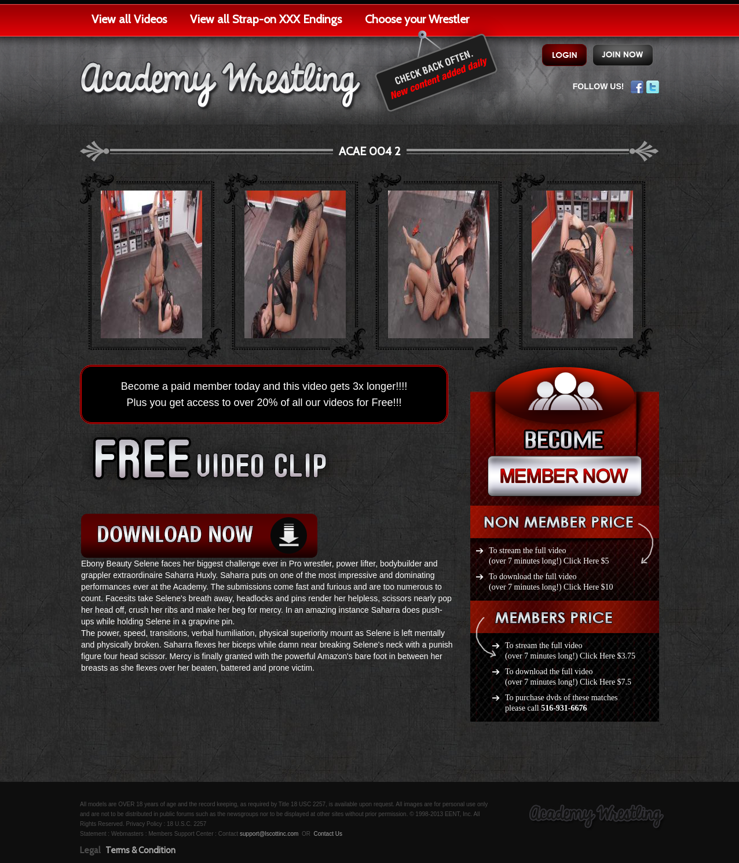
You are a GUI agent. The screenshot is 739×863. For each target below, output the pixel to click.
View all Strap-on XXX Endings (266, 19)
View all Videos (129, 19)
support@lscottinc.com (269, 834)
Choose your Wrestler (417, 19)
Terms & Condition (140, 850)
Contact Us (327, 834)
